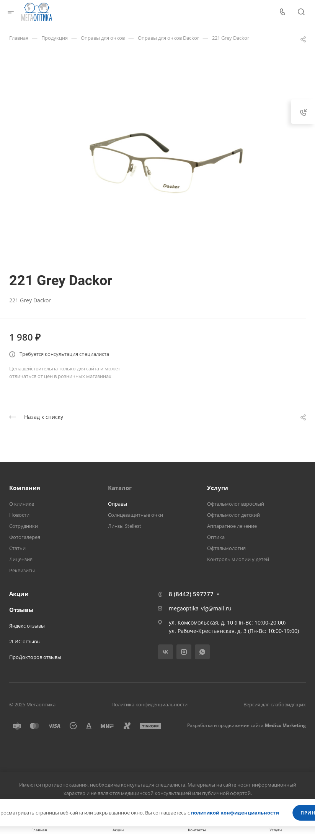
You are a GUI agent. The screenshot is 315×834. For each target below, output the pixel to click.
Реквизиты (22, 570)
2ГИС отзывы (25, 641)
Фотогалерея (24, 537)
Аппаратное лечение (232, 525)
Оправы (117, 503)
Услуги (217, 488)
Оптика (216, 537)
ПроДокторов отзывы (35, 657)
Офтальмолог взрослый (235, 503)
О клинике (21, 503)
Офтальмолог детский (233, 514)
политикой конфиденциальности (235, 812)
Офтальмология (226, 548)
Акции (19, 593)
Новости (19, 514)
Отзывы (21, 609)
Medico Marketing (285, 725)
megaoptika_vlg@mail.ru (200, 608)
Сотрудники (23, 525)
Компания (24, 488)
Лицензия (21, 559)
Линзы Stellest (124, 525)
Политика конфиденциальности (149, 704)
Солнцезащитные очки (135, 514)
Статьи (17, 548)
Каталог (120, 488)
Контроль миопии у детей (238, 559)
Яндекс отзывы (27, 625)
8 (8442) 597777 (191, 594)
